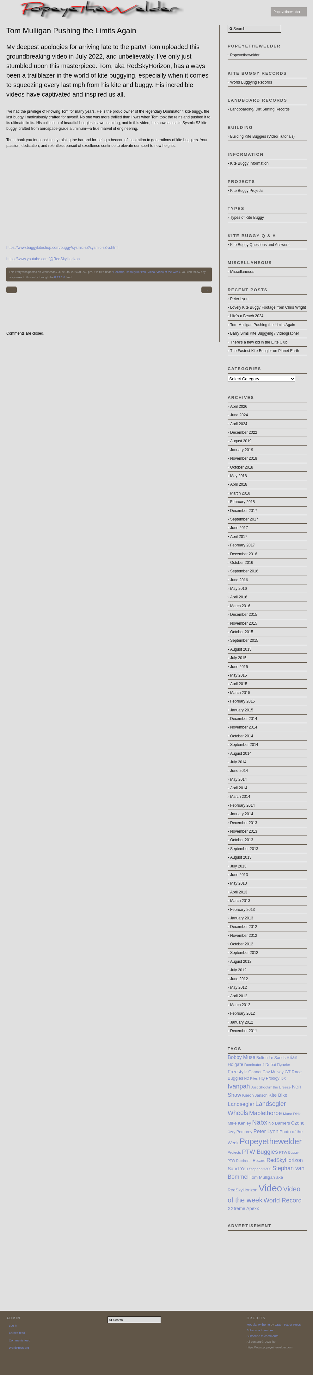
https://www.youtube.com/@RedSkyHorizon (43, 259)
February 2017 (242, 545)
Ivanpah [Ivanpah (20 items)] (239, 1086)
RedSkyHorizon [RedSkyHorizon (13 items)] (285, 1160)
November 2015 (243, 623)
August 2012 (240, 961)
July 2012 (238, 970)
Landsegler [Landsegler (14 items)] (241, 1104)
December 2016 (243, 554)
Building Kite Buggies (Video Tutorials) (262, 136)
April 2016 (238, 597)
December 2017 (243, 510)
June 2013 (239, 875)
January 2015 (241, 710)
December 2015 (243, 614)
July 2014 (238, 762)
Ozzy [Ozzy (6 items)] (231, 1132)
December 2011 (243, 1031)
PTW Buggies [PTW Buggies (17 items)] (260, 1151)
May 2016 (238, 588)
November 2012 (243, 935)
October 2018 (241, 467)
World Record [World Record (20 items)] (283, 1200)
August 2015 (240, 649)
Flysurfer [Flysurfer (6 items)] (283, 1065)
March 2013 (240, 901)
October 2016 (241, 562)
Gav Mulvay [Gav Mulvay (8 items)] (273, 1072)
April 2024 (238, 424)
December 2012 (243, 926)
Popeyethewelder (286, 12)
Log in (13, 1325)
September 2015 (244, 640)
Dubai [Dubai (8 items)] (271, 1065)
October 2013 (241, 840)
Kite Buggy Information (249, 163)
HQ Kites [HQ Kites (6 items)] (251, 1078)
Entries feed (17, 1332)
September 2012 (244, 952)
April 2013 (238, 892)
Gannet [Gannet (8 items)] (255, 1072)
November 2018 (243, 458)
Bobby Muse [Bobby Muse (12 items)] (241, 1057)
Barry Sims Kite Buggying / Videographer (264, 333)
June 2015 (239, 667)
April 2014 (238, 788)
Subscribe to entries (260, 1330)
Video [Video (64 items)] (270, 1188)
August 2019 (240, 441)
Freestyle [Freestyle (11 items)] (237, 1071)
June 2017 (239, 528)
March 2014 (240, 796)
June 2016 (239, 580)
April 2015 (238, 684)
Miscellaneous (242, 271)
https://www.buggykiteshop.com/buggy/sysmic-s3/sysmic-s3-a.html (62, 247)
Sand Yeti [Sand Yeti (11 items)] (238, 1168)
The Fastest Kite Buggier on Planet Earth (264, 351)
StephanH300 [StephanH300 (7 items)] (260, 1169)
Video (151, 272)
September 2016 (244, 571)
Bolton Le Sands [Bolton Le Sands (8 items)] (271, 1058)
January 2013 (241, 918)
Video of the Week (168, 272)
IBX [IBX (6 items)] (283, 1078)
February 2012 (242, 1013)
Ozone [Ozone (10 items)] (297, 1123)
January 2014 (241, 814)
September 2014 (244, 744)
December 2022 (243, 432)
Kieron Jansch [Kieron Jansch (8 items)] (254, 1095)
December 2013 (243, 823)
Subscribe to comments (262, 1336)
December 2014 (243, 718)
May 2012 (238, 987)
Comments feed (19, 1340)
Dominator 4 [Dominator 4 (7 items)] (254, 1065)
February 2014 (242, 805)
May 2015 (238, 675)
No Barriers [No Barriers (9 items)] (279, 1123)
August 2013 (240, 857)
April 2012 (238, 996)
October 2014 (241, 736)
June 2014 (239, 770)
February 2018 (242, 502)
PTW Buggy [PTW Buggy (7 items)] (289, 1152)
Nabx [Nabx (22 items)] (259, 1122)
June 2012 (239, 979)
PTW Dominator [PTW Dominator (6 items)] (240, 1161)
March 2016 (240, 606)
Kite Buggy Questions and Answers (259, 245)
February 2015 (242, 701)
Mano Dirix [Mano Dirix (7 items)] (292, 1114)
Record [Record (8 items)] (259, 1160)
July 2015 (238, 658)
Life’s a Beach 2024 (246, 316)
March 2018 (240, 493)
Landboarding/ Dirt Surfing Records (260, 109)
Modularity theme (258, 1324)
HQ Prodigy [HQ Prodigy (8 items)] (269, 1078)
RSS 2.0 (59, 277)
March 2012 (240, 1005)
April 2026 (238, 406)
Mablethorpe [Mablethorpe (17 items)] (265, 1113)
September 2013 (244, 849)
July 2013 (238, 866)
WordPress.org (19, 1347)
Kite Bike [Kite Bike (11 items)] (277, 1095)
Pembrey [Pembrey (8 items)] (244, 1132)
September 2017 (244, 519)
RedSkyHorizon (136, 272)
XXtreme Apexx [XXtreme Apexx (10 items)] (243, 1208)
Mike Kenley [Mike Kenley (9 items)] (239, 1123)
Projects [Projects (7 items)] (234, 1152)
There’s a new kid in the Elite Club (258, 342)
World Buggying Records (251, 82)
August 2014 (240, 753)
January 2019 (241, 450)
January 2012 (241, 1022)
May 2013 (238, 883)
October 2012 (241, 944)
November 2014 (243, 727)
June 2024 (239, 415)
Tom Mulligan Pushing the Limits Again (262, 325)
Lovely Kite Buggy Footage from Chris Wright (268, 307)
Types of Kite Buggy (247, 217)
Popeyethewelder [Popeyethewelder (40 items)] (271, 1141)
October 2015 (241, 632)
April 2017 (238, 536)
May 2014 (238, 779)
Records (119, 272)
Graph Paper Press (288, 1324)
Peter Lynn (239, 299)
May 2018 (238, 476)
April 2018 (238, 484)
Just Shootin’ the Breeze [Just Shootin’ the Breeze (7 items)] (271, 1087)
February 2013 (242, 909)
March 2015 (240, 693)
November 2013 (243, 831)
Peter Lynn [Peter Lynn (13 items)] (265, 1131)
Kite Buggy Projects (246, 190)
